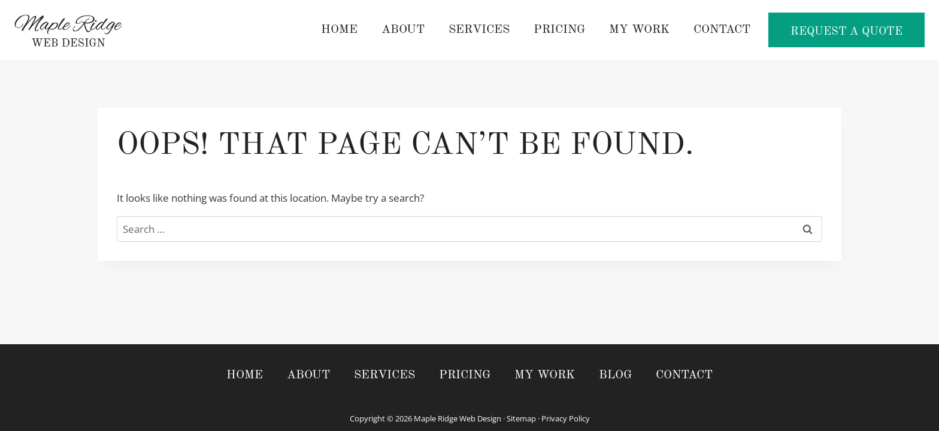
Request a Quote (846, 32)
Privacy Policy (565, 418)
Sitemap (521, 418)
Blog (615, 375)
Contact (721, 30)
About (403, 30)
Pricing (559, 30)
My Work (639, 30)
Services (479, 30)
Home (339, 30)
